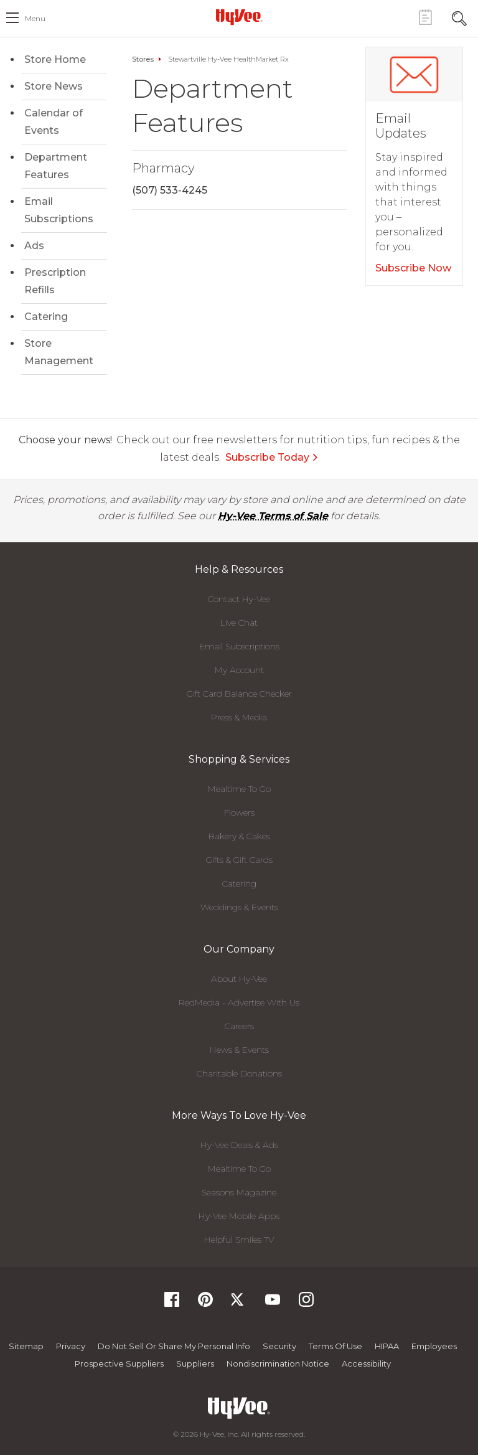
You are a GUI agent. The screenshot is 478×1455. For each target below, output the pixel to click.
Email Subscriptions (58, 210)
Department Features (55, 166)
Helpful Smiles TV (239, 1239)
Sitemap (26, 1346)
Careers (239, 1026)
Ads (34, 246)
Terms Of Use (335, 1346)
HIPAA (387, 1346)
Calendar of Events (53, 121)
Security (279, 1346)
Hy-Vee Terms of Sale (273, 516)
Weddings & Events (239, 907)
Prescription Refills (55, 281)
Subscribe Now (413, 268)
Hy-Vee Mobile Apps (239, 1216)
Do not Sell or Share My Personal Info (174, 1346)
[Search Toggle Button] (459, 17)
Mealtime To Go (239, 788)
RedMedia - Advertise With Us (239, 1002)
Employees (434, 1346)
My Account (239, 670)
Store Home (55, 59)
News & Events (239, 1049)
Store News (53, 86)
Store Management (58, 352)
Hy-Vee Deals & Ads (239, 1145)
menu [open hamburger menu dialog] (35, 18)
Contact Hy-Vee (239, 599)
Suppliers (195, 1363)
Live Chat (239, 622)
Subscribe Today (272, 457)
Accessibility (366, 1363)
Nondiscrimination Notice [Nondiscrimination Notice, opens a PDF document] (278, 1363)
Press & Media (239, 717)
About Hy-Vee (239, 978)
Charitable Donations (239, 1073)
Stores (143, 59)
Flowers (239, 812)
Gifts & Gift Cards (239, 859)
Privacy (70, 1346)
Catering (46, 317)
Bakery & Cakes (239, 836)
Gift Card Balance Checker (239, 693)
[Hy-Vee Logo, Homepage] (239, 17)
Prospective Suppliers (119, 1363)
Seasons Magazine (239, 1192)
